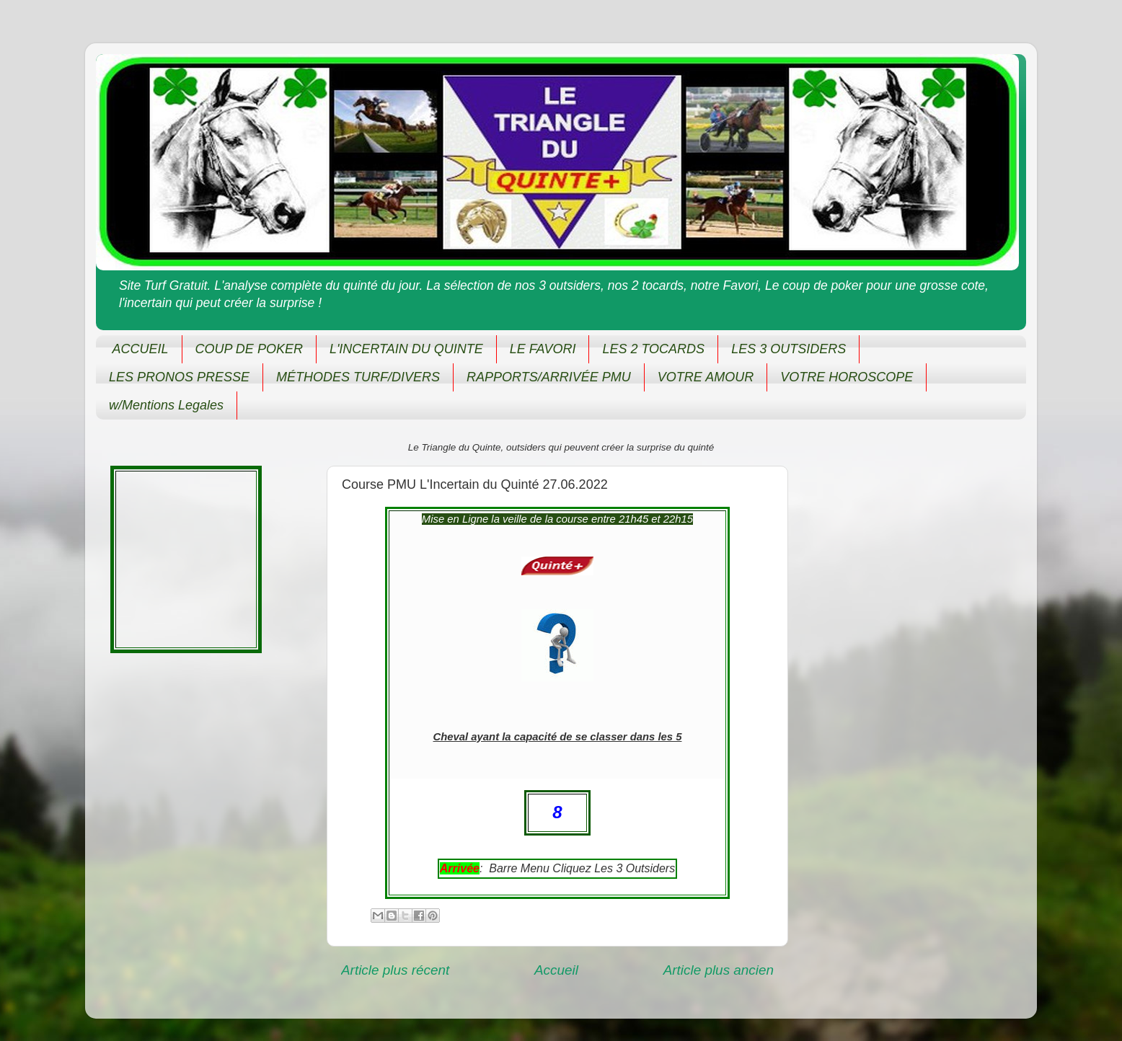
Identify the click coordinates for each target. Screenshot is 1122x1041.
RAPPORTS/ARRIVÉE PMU (549, 377)
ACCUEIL (140, 349)
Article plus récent (395, 970)
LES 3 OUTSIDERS (788, 349)
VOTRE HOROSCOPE (846, 377)
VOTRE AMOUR (706, 377)
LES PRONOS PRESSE (179, 377)
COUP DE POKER (249, 349)
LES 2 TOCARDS (653, 349)
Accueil (556, 970)
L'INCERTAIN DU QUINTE (406, 349)
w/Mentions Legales (166, 405)
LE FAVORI (543, 349)
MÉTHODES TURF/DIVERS (358, 377)
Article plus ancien (718, 970)
